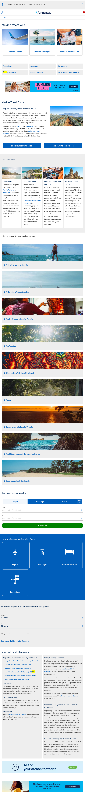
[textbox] (42, 510)
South (5, 17)
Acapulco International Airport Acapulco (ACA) (22, 661)
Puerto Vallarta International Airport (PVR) (20, 675)
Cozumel (61, 66)
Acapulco (7, 66)
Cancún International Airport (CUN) (18, 664)
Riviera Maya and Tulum (67, 72)
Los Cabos (9, 72)
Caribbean (29, 126)
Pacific (19, 126)
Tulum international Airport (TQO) (17, 679)
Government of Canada (17, 714)
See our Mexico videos (63, 145)
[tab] (42, 256)
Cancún (33, 66)
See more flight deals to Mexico (14, 641)
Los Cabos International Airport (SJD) (18, 672)
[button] (82, 4)
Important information (21, 145)
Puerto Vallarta (36, 72)
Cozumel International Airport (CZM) (18, 668)
